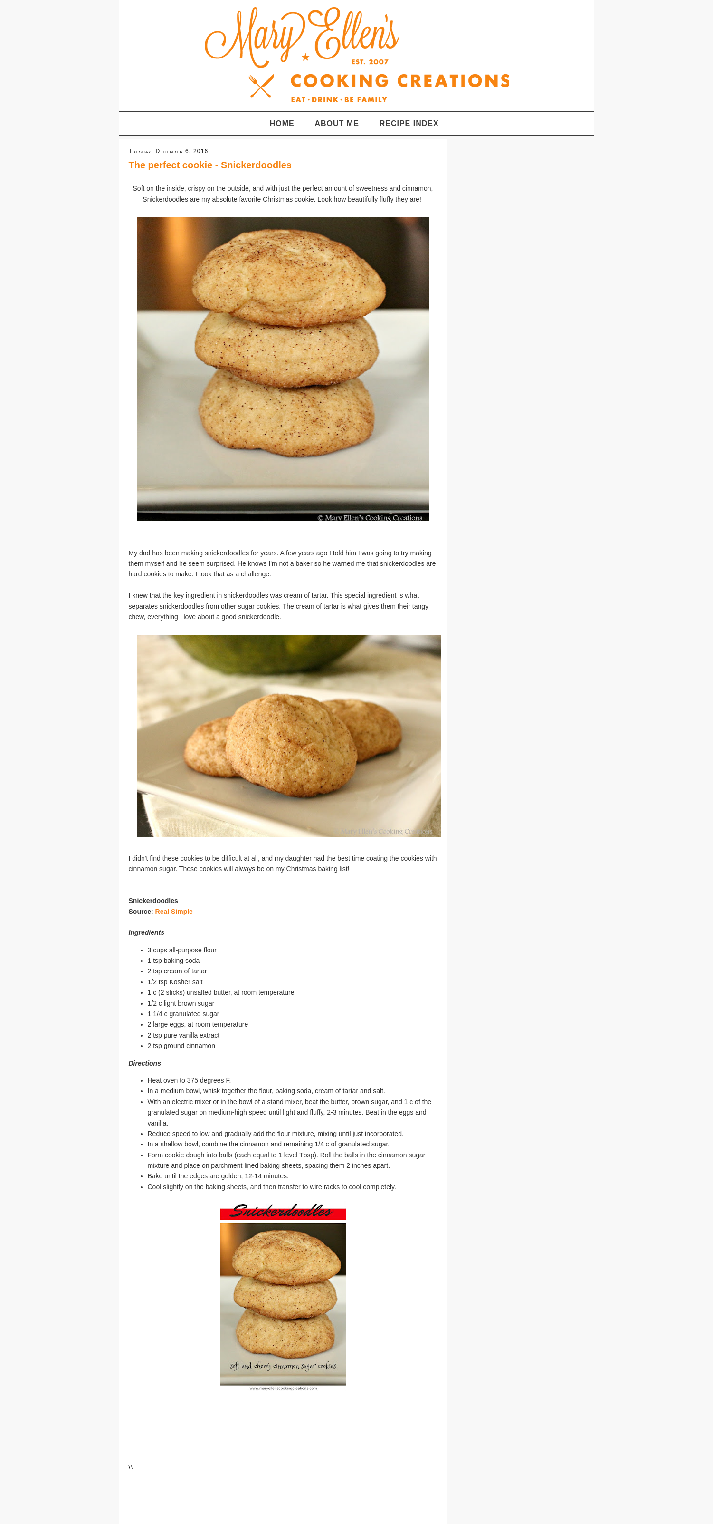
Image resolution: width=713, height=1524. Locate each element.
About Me (337, 123)
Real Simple (174, 911)
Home (282, 123)
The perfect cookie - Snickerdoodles (210, 165)
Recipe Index (409, 123)
